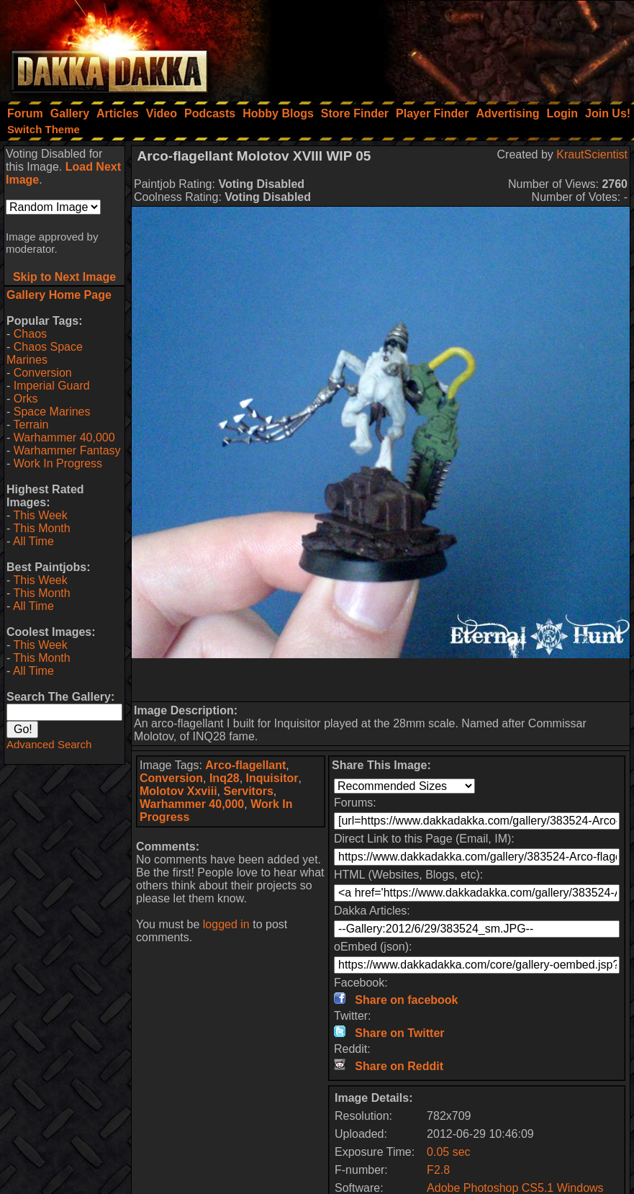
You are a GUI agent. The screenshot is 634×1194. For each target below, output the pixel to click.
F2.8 (438, 1170)
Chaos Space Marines (44, 353)
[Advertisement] (440, 46)
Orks (26, 398)
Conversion (43, 373)
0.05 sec (448, 1152)
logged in (226, 924)
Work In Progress (58, 463)
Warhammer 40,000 (64, 437)
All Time (33, 541)
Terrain (30, 424)
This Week (40, 515)
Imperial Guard (52, 386)
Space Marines (52, 411)
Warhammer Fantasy (67, 450)
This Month (41, 528)
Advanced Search (48, 744)
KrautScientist (592, 154)
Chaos (30, 334)
